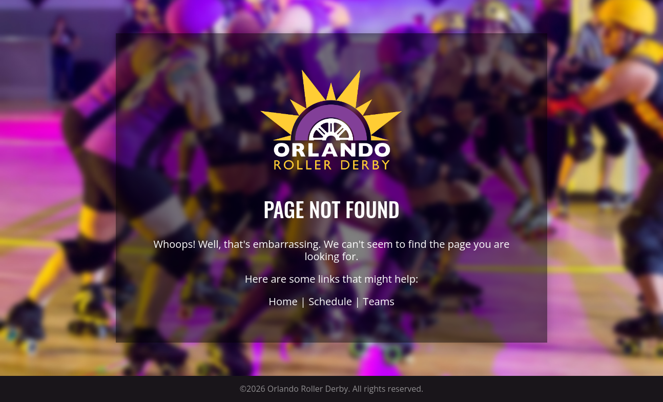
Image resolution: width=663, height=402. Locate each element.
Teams (378, 301)
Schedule (330, 301)
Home (283, 301)
